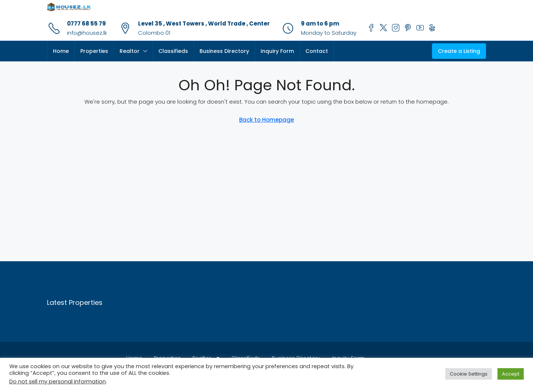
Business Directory (224, 51)
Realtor (130, 51)
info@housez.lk (87, 33)
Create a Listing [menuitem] (459, 51)
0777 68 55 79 (86, 23)
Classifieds (173, 51)
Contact (316, 51)
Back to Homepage (266, 120)
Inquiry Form (277, 51)
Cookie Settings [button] (468, 373)
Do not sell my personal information (57, 381)
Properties (94, 51)
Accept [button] (510, 373)
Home (61, 51)
